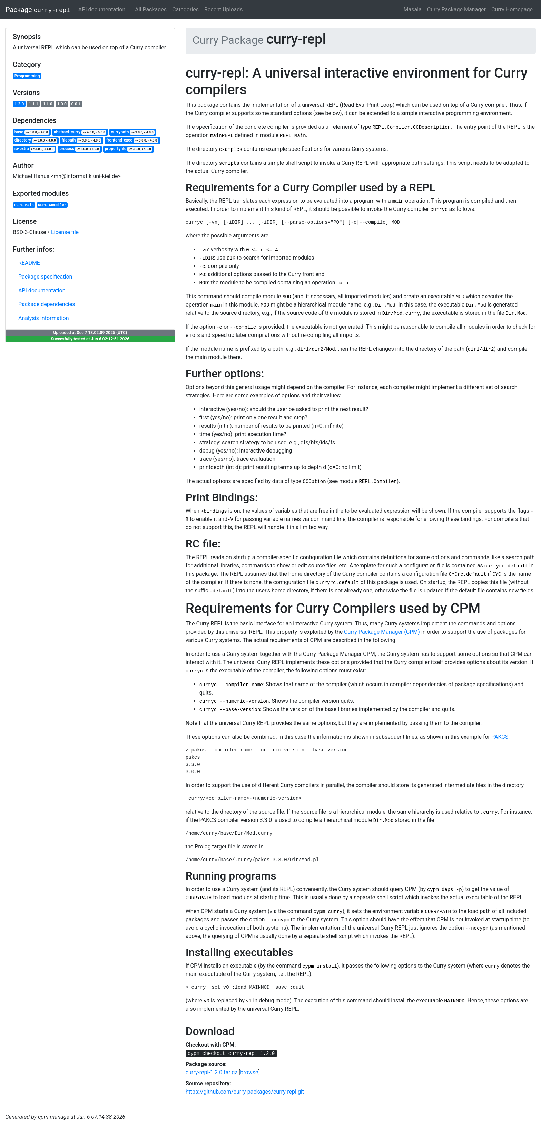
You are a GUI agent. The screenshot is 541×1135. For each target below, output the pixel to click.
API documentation (102, 9)
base (31, 132)
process (79, 149)
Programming (27, 76)
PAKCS (499, 737)
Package (38, 10)
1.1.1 (33, 103)
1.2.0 (19, 103)
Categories (185, 9)
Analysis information (43, 318)
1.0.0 (62, 103)
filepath (81, 140)
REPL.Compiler (52, 205)
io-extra (34, 149)
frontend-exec (132, 140)
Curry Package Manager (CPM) (382, 632)
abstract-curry (80, 132)
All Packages (151, 9)
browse (249, 1072)
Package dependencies (46, 304)
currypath (133, 132)
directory (35, 140)
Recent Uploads (223, 9)
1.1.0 (47, 103)
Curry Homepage (512, 9)
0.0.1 (76, 103)
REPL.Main (24, 205)
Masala (413, 9)
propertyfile (129, 149)
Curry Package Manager (456, 9)
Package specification (45, 276)
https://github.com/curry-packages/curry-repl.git (245, 1091)
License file (65, 232)
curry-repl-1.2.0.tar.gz (211, 1072)
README (29, 263)
